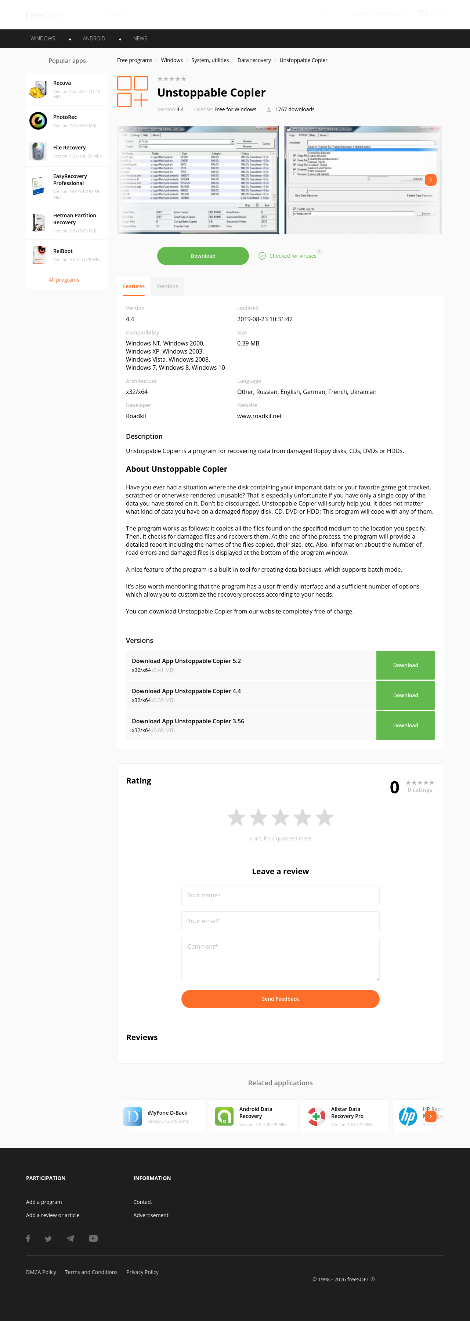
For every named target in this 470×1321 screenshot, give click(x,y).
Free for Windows (235, 109)
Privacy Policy (142, 1271)
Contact (143, 1201)
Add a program (44, 1201)
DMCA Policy (41, 1271)
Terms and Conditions (91, 1271)
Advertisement (151, 1215)
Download (203, 255)
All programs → (67, 279)
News (140, 38)
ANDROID (94, 38)
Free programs (134, 60)
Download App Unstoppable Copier (186, 661)
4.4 (170, 109)
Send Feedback (280, 998)
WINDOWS (42, 38)
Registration (388, 13)
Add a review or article (52, 1215)
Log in (360, 13)
